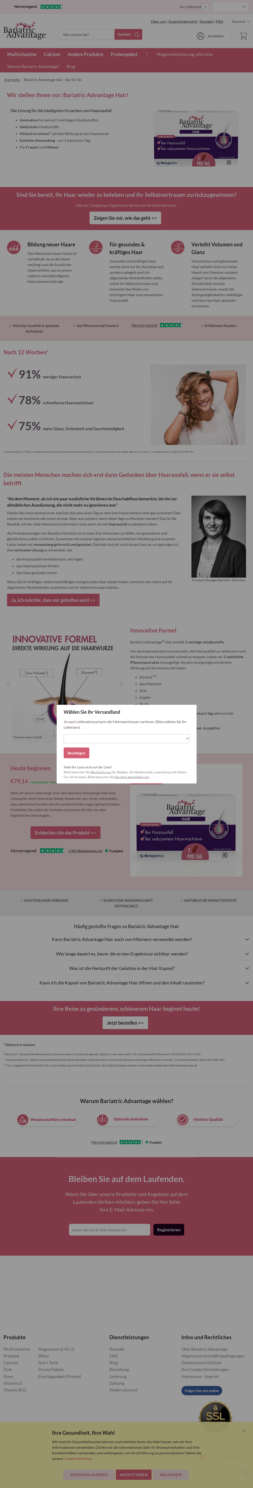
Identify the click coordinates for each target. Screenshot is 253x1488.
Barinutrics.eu (101, 772)
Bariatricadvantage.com (132, 777)
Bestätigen (76, 752)
